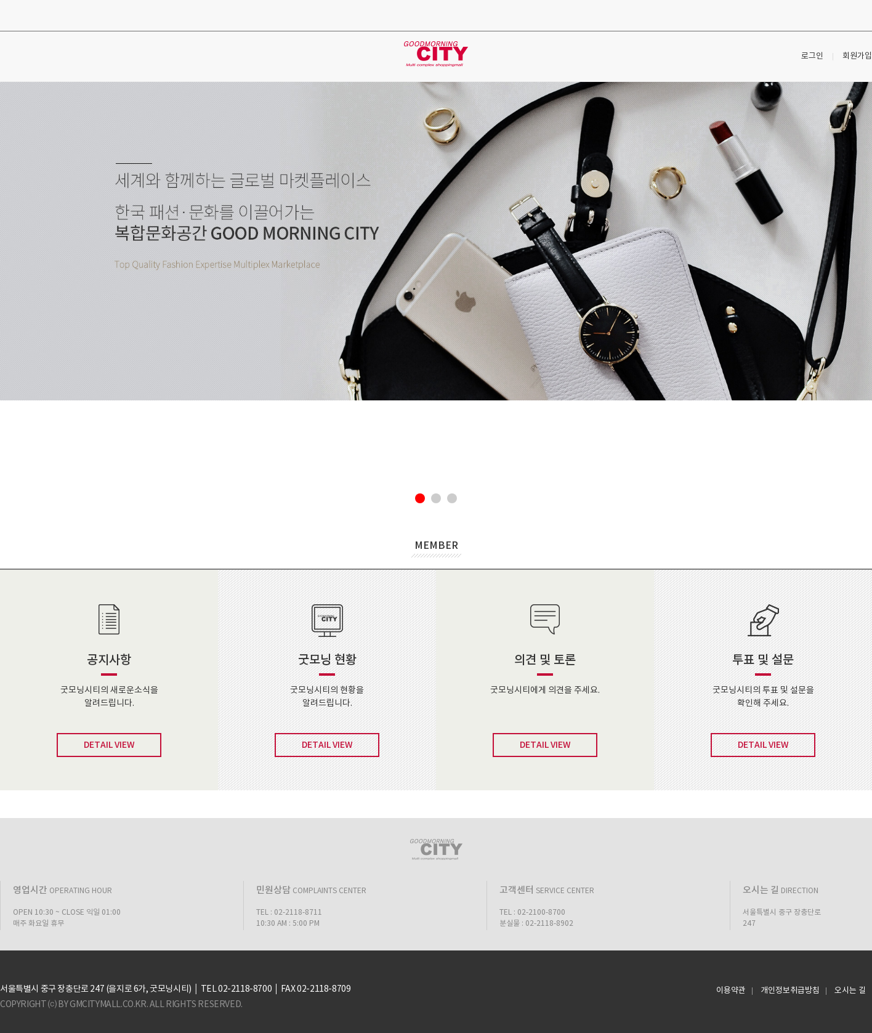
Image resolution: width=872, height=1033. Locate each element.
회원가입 (857, 56)
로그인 (812, 56)
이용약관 (731, 991)
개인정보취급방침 (790, 991)
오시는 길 (850, 991)
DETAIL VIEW (109, 745)
